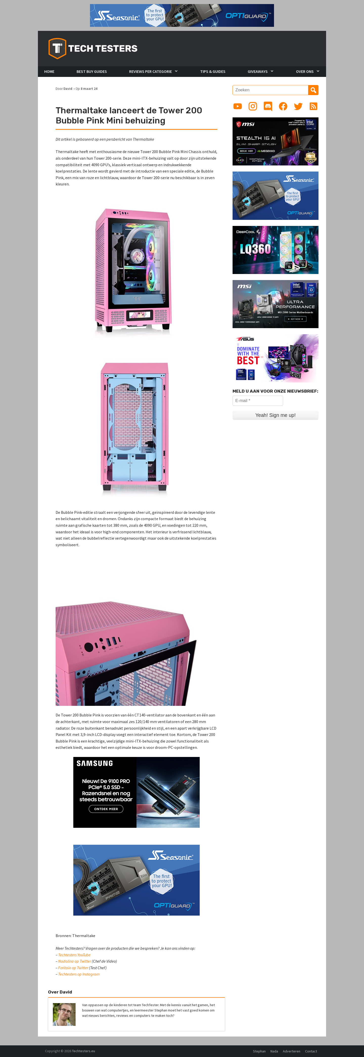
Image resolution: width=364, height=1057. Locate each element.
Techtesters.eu (83, 1051)
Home (49, 71)
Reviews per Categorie (150, 71)
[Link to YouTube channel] (238, 106)
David (67, 89)
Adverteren (291, 1051)
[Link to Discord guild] (268, 106)
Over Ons (305, 71)
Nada (274, 1051)
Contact (311, 1051)
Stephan (259, 1051)
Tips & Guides (212, 71)
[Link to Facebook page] (283, 106)
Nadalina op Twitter (74, 961)
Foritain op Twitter (73, 967)
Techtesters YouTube (74, 954)
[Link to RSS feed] (313, 106)
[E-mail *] (258, 401)
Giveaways (258, 71)
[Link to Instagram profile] (253, 106)
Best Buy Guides (92, 71)
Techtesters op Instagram (79, 974)
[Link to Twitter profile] (298, 106)
